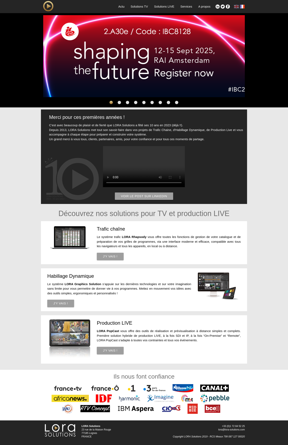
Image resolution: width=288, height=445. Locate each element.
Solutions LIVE (164, 6)
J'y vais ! (110, 256)
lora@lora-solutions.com (231, 429)
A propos (204, 6)
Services (186, 6)
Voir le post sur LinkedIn (144, 196)
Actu (121, 6)
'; (144, 166)
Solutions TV (139, 6)
